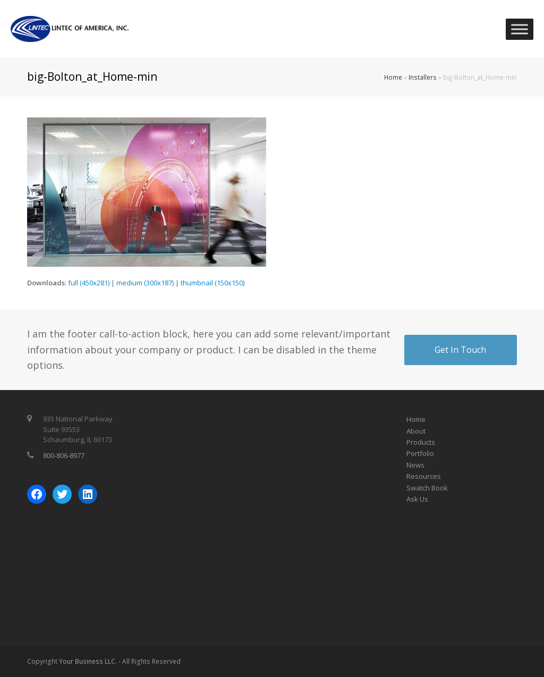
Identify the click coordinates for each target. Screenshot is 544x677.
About (416, 431)
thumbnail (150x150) (212, 282)
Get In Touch (460, 350)
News (415, 465)
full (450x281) (88, 282)
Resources (423, 476)
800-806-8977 (63, 455)
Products (420, 442)
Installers (423, 77)
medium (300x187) (145, 282)
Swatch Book (427, 488)
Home (393, 77)
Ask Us (417, 499)
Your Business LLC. (88, 661)
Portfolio (420, 453)
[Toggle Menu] (519, 29)
